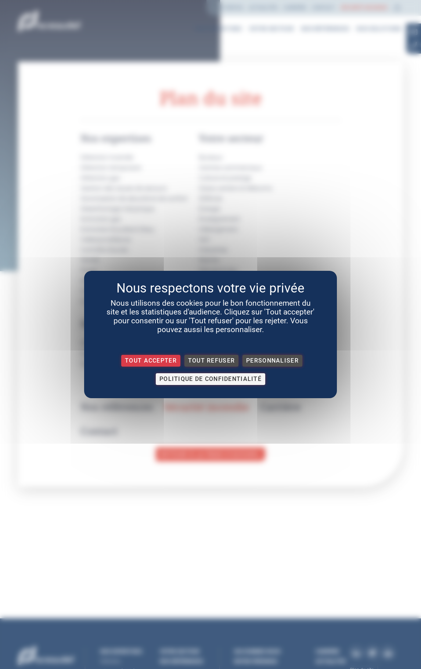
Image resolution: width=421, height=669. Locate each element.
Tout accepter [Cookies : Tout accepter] (151, 360)
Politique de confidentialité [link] (210, 378)
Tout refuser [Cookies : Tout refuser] (211, 360)
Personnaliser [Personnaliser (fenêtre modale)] (272, 360)
